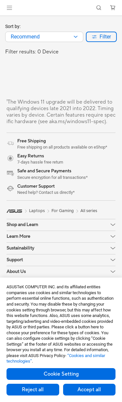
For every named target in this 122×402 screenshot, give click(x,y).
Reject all (33, 389)
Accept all (89, 389)
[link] (61, 8)
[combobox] (44, 37)
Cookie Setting (61, 374)
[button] (9, 8)
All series (88, 210)
